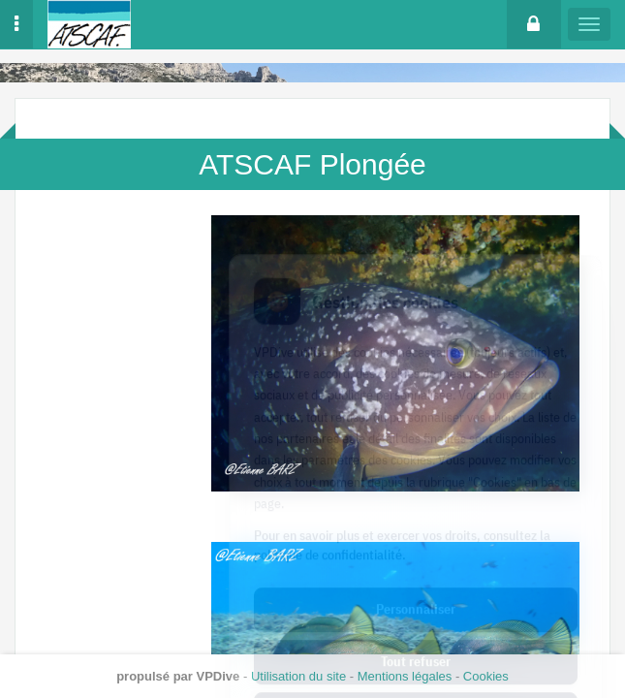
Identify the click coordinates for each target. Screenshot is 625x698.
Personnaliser (415, 525)
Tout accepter (415, 630)
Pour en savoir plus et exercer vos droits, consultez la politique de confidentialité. (402, 461)
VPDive (218, 676)
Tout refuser (416, 578)
